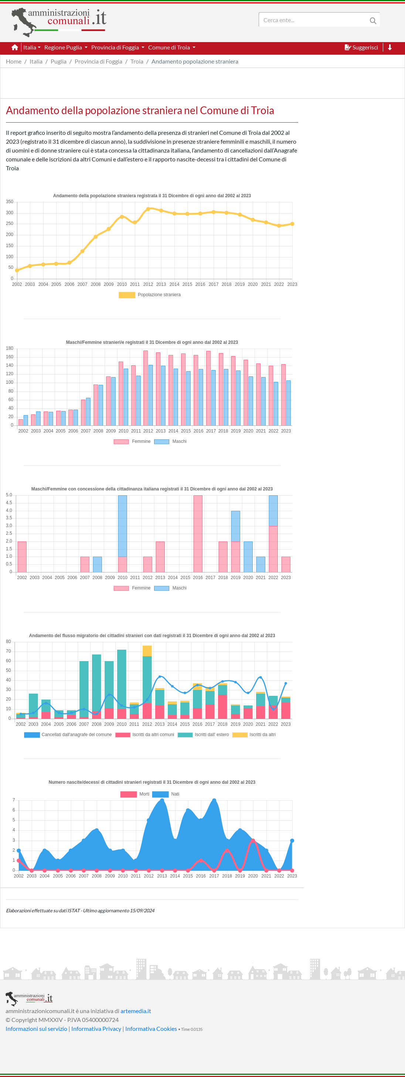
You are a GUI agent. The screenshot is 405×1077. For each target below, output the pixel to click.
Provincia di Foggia (98, 61)
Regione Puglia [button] (63, 47)
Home (13, 61)
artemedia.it (135, 1010)
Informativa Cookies (151, 1028)
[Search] (314, 20)
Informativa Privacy (96, 1028)
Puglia (59, 61)
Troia (136, 61)
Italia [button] (29, 47)
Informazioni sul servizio (36, 1028)
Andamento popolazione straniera (195, 61)
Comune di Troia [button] (169, 47)
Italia (36, 61)
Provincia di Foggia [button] (115, 47)
